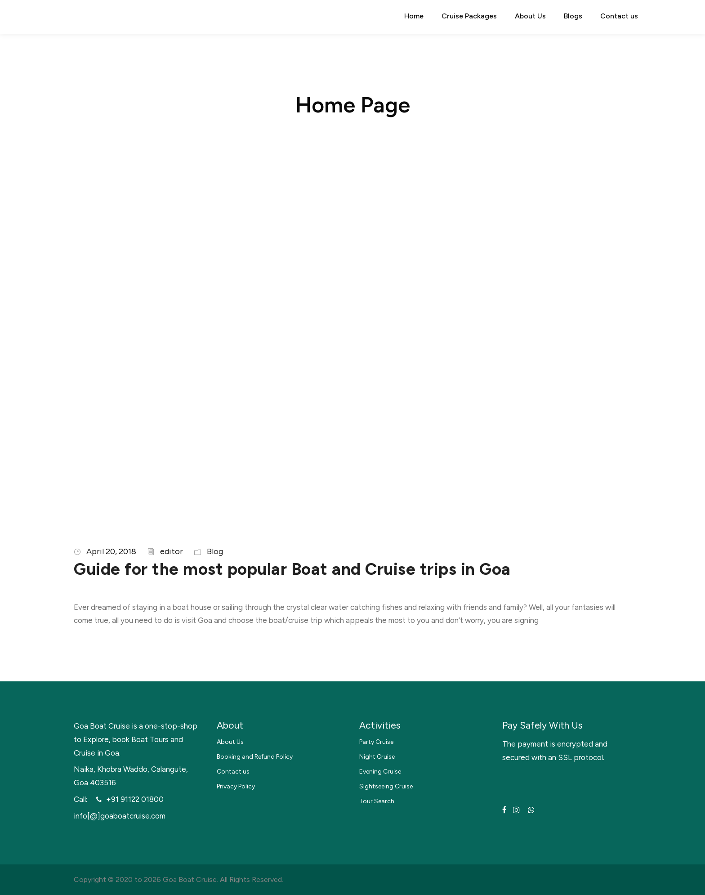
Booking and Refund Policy (255, 757)
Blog (215, 551)
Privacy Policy (236, 786)
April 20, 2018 (111, 551)
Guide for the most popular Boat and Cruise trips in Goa (292, 569)
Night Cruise (377, 757)
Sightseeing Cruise (386, 786)
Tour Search (376, 801)
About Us (530, 16)
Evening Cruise (380, 771)
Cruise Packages (469, 16)
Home (414, 16)
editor (171, 551)
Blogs (573, 16)
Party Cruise (376, 742)
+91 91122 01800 (135, 799)
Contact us (619, 16)
